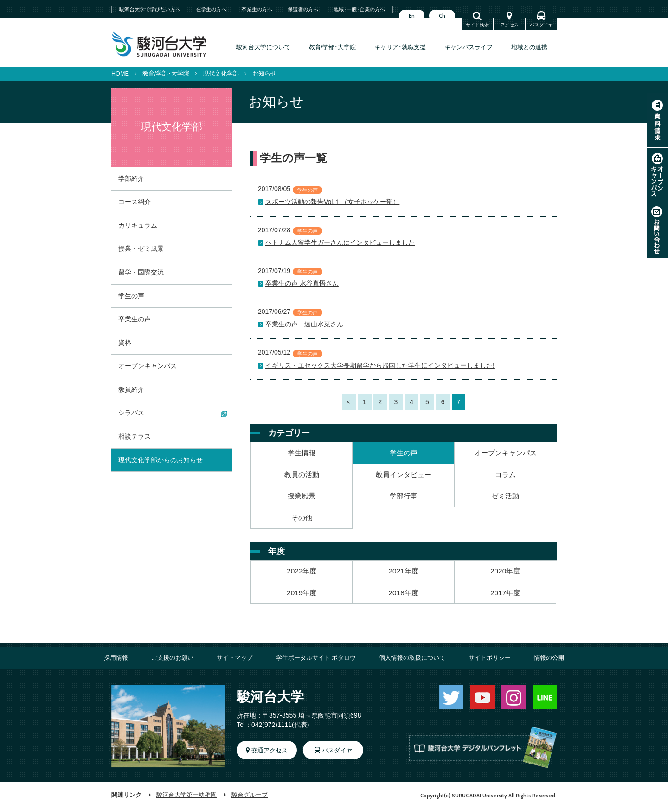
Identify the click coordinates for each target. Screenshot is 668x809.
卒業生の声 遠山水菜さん (304, 324)
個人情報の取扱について (412, 658)
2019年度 (301, 593)
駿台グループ (249, 795)
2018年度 (403, 593)
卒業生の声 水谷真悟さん (302, 283)
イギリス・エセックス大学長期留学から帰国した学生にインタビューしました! (380, 365)
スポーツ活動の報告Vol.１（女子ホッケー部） (332, 201)
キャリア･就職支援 (400, 47)
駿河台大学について (263, 47)
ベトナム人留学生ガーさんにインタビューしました (340, 242)
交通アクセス (269, 750)
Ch (442, 16)
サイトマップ (235, 658)
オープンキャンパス (657, 175)
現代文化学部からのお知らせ (160, 460)
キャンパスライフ (468, 47)
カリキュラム (137, 225)
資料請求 (657, 120)
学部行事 (404, 496)
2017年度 (505, 593)
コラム (505, 474)
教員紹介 (131, 389)
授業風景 (301, 496)
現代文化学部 (221, 73)
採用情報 (116, 658)
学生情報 (301, 453)
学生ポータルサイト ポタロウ (316, 658)
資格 (124, 342)
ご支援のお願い (172, 658)
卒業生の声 (134, 319)
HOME (120, 73)
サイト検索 (477, 24)
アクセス (509, 24)
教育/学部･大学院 (332, 47)
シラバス (131, 412)
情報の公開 (549, 658)
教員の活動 (301, 474)
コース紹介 (134, 201)
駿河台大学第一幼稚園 (186, 795)
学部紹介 (131, 178)
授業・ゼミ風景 (141, 248)
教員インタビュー (403, 474)
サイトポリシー (490, 658)
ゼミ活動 (505, 496)
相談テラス (134, 436)
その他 (301, 518)
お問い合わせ (657, 230)
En (412, 16)
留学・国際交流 (141, 272)
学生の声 (404, 453)
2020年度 (505, 571)
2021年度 (403, 571)
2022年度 (301, 571)
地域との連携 (529, 47)
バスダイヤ (541, 24)
